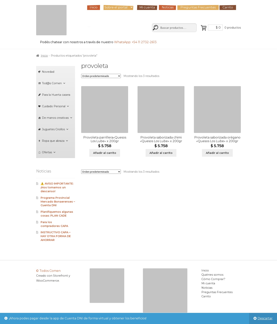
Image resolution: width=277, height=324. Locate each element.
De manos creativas (57, 118)
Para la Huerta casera (56, 94)
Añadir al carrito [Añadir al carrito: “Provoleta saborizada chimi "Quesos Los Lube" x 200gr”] (161, 153)
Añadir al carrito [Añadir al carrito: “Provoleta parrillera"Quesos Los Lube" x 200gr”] (104, 153)
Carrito (228, 7)
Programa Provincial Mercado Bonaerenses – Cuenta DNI (58, 201)
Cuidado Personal (55, 106)
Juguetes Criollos (55, 129)
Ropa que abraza (55, 141)
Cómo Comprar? (213, 279)
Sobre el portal (116, 7)
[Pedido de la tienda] (101, 76)
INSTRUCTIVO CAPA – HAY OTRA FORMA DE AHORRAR (56, 236)
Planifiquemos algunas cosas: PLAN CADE (57, 213)
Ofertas (49, 152)
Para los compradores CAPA (54, 224)
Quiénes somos (212, 274)
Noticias (168, 7)
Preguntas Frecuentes (198, 7)
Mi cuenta (147, 7)
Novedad (48, 71)
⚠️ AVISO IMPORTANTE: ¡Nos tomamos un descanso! (57, 187)
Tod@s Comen (54, 83)
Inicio (94, 7)
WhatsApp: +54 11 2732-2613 (136, 42)
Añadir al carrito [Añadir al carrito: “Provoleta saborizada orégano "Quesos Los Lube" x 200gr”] (217, 153)
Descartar (265, 318)
